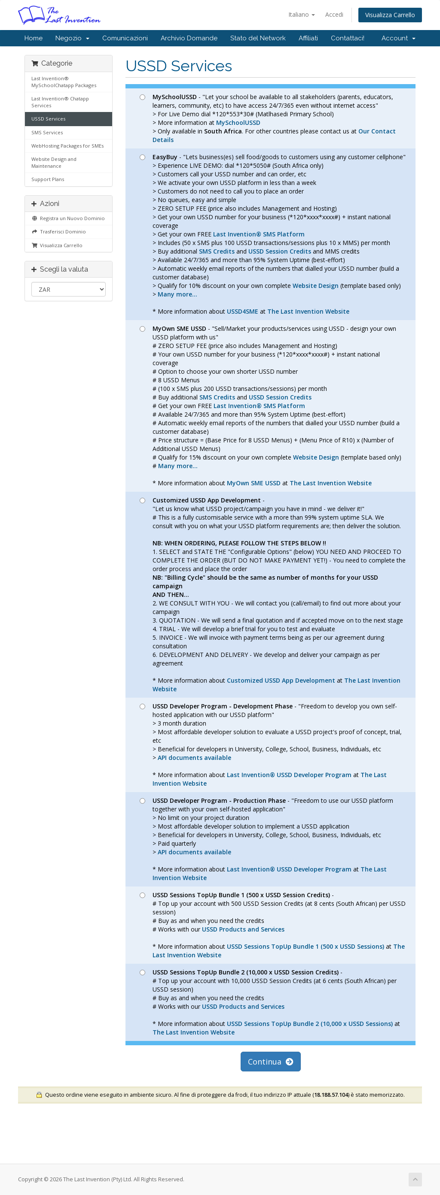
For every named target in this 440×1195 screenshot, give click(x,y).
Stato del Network (258, 38)
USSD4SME (242, 311)
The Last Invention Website (308, 311)
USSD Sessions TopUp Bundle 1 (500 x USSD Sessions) (305, 946)
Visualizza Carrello (390, 15)
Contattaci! (347, 38)
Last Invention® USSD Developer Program (289, 775)
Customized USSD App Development (281, 680)
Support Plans (47, 179)
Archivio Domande (189, 38)
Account (399, 38)
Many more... (177, 294)
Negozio (72, 38)
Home (33, 38)
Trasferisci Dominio (58, 231)
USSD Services (48, 118)
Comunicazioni (125, 38)
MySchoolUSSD (238, 122)
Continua (270, 1061)
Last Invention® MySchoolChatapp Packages (63, 81)
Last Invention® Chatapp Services (60, 102)
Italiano (301, 14)
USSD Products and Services (243, 929)
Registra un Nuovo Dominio (68, 218)
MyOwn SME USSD (254, 483)
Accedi (334, 14)
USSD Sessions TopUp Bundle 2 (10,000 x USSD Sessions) (310, 1024)
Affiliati (308, 38)
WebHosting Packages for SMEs (67, 145)
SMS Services (47, 132)
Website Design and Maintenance (53, 162)
